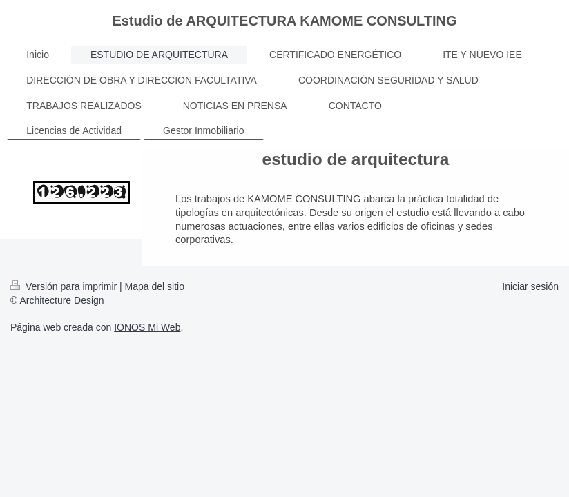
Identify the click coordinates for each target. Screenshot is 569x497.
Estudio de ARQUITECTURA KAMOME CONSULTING (284, 20)
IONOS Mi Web (147, 327)
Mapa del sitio (154, 286)
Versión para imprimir (64, 286)
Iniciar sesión (530, 286)
